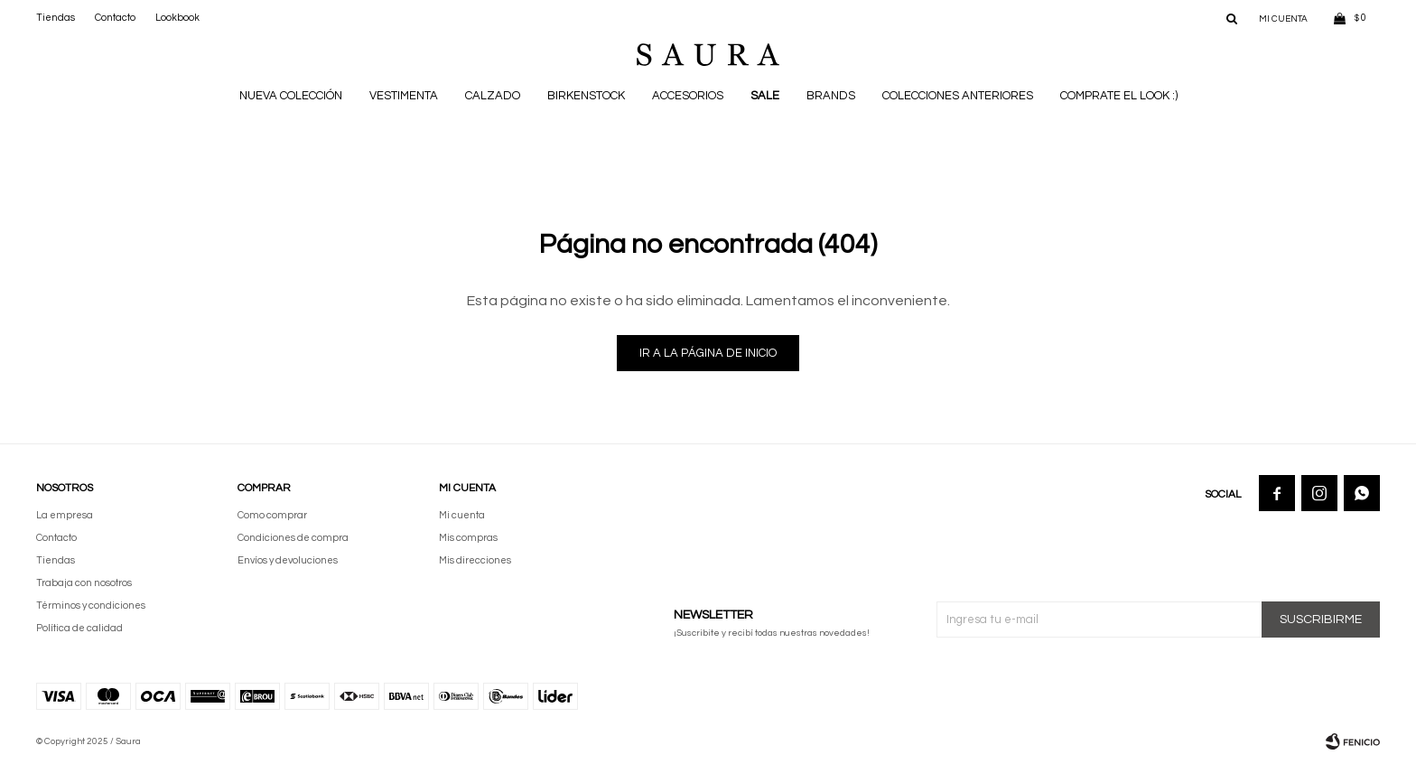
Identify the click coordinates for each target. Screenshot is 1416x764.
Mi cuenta (462, 515)
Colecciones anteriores (957, 95)
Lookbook (177, 18)
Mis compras (468, 538)
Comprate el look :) (1119, 95)
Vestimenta (403, 95)
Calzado (492, 95)
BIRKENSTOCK (586, 95)
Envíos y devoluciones (288, 560)
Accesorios (687, 95)
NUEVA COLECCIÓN (290, 95)
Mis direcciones (475, 560)
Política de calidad (79, 628)
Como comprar (272, 515)
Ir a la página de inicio (708, 353)
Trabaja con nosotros (84, 583)
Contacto (115, 18)
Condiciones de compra (293, 538)
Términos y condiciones (90, 605)
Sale (764, 95)
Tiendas (55, 18)
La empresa (64, 515)
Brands (830, 95)
